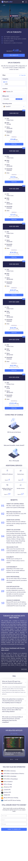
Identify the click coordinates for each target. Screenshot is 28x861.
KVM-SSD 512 (14, 113)
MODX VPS (7, 795)
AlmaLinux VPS (8, 787)
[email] (14, 819)
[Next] (16, 759)
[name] (14, 815)
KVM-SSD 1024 (14, 151)
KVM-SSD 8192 (14, 264)
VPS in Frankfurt (8, 781)
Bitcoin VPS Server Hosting (11, 797)
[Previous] (11, 759)
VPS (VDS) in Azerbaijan (10, 776)
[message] (14, 824)
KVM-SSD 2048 (14, 188)
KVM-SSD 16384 (14, 302)
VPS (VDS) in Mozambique (11, 779)
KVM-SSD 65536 (14, 377)
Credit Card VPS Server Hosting (12, 800)
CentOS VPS (7, 789)
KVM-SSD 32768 (14, 339)
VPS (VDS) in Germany (10, 770)
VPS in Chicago (8, 784)
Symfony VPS (7, 792)
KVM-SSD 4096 (14, 226)
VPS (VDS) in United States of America (14, 773)
